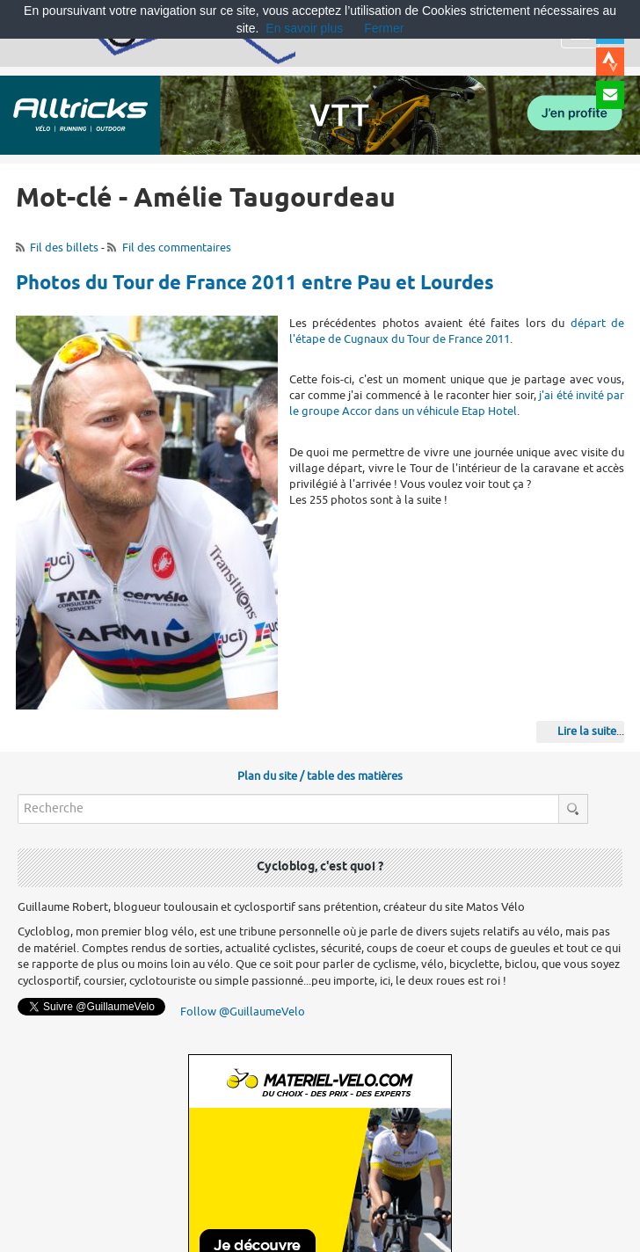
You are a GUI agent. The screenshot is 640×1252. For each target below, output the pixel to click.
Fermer (384, 28)
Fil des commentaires (176, 247)
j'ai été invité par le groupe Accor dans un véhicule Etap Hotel (457, 403)
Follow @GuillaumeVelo (242, 1011)
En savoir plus (304, 28)
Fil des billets (64, 247)
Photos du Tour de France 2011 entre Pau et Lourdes (255, 284)
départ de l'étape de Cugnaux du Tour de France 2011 (457, 331)
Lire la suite (586, 731)
